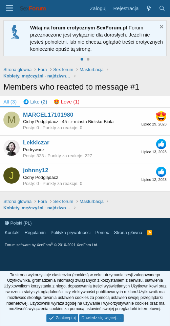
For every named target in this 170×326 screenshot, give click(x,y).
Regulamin (35, 232)
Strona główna (128, 232)
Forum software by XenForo (51, 245)
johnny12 (35, 170)
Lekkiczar (36, 142)
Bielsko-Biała (100, 121)
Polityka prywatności (70, 232)
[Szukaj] (162, 8)
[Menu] (9, 8)
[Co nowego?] (148, 8)
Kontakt (12, 232)
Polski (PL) (18, 223)
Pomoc (102, 232)
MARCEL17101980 (48, 115)
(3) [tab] (10, 101)
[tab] (35, 101)
